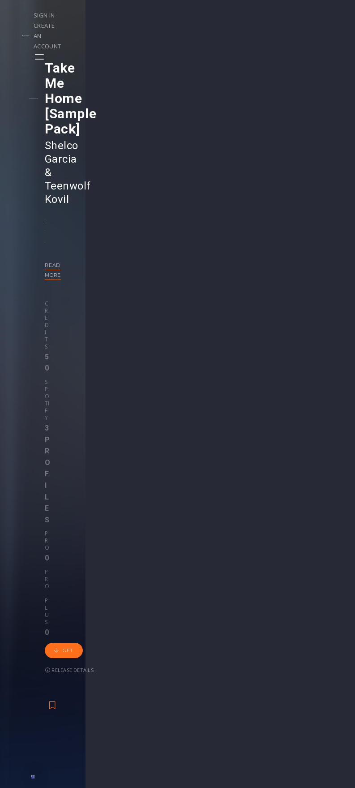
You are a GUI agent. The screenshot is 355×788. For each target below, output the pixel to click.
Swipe (27, 675)
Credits (64, 207)
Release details (118, 235)
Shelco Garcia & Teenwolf (117, 100)
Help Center (317, 647)
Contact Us (316, 713)
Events (84, 637)
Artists (27, 684)
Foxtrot (76, 533)
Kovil (65, 113)
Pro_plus (166, 207)
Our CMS (312, 637)
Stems (196, 666)
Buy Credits (147, 656)
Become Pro (93, 675)
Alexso (274, 533)
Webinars (201, 647)
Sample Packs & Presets (255, 647)
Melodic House (71, 545)
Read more (70, 179)
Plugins (253, 666)
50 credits (144, 569)
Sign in (237, 15)
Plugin (196, 675)
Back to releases (181, 318)
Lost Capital (241, 533)
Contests (88, 647)
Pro (138, 207)
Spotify (94, 207)
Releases (31, 637)
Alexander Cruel (114, 533)
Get (72, 236)
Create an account (287, 15)
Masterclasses (208, 637)
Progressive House (124, 545)
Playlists (30, 647)
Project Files (205, 656)
